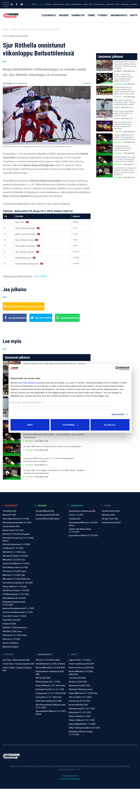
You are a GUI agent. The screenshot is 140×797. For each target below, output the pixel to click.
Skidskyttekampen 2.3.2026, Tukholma (50, 672)
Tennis (91, 18)
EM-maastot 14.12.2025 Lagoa (14, 579)
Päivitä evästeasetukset (70, 787)
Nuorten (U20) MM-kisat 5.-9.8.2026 (16, 572)
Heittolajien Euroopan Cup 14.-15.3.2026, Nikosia (18, 547)
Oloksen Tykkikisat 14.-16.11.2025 (82, 728)
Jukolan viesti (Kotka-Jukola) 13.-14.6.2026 (80, 538)
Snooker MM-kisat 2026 (45, 519)
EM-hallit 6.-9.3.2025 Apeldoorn (15, 636)
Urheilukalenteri (76, 4)
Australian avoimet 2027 (111, 531)
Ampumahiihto (118, 18)
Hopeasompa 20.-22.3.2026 (79, 709)
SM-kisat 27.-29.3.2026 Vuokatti (48, 668)
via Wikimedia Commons (61, 146)
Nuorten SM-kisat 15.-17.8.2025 (15, 595)
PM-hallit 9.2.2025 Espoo (12, 640)
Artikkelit (48, 4)
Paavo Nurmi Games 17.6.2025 (14, 624)
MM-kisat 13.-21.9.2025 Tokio (14, 583)
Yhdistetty (133, 4)
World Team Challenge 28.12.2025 (49, 709)
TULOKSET (41, 276)
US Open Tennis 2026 (110, 527)
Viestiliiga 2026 (75, 527)
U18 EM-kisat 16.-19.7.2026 (13, 556)
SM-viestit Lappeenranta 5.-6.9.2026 (16, 552)
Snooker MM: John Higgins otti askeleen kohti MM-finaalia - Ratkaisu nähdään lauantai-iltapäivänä (54, 480)
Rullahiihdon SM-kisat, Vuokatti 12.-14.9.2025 (81, 741)
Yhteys (85, 4)
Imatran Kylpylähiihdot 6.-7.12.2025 (82, 732)
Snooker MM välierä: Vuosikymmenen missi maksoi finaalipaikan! (52, 454)
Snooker (64, 18)
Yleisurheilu (48, 18)
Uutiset (41, 4)
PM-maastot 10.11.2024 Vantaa (15, 643)
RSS (90, 4)
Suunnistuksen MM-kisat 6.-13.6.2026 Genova (83, 532)
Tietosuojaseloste (70, 784)
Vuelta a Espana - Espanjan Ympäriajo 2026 (17, 677)
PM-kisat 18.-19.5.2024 (11, 647)
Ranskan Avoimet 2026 (111, 519)
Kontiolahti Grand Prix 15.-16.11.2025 (50, 698)
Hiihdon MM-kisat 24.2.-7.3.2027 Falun (83, 701)
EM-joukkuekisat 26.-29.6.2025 (14, 606)
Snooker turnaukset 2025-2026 (47, 523)
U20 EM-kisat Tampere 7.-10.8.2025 (16, 599)
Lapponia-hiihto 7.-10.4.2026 (80, 668)
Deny (30, 425)
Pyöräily (103, 18)
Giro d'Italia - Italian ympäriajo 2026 (16, 668)
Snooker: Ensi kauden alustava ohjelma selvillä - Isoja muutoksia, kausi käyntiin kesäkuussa (123, 78)
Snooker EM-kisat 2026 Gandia (47, 527)
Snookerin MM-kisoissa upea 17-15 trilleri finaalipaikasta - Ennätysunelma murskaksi (49, 468)
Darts (118, 4)
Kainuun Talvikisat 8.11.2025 (79, 724)
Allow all (110, 425)
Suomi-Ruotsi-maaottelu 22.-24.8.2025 (18, 591)
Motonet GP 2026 (9, 523)
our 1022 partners (28, 383)
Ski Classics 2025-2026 (78, 690)
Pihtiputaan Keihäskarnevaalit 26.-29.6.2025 (14, 611)
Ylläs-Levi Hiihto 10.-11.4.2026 (80, 705)
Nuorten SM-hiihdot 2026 (78, 713)
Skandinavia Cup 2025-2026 (79, 694)
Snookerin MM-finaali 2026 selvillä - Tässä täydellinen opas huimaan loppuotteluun (53, 444)
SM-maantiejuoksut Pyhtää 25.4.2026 (17, 531)
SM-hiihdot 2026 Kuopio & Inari (80, 698)
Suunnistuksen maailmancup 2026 (82, 519)
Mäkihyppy (125, 4)
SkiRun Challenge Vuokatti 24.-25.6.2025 (84, 736)
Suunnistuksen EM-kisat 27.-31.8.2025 (83, 544)
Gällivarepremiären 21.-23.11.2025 (82, 717)
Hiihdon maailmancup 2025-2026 (81, 672)
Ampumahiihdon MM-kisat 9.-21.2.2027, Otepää (51, 720)
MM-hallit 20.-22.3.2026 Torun (14, 568)
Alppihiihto (110, 4)
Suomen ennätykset (10, 651)
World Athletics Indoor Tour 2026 (15, 576)
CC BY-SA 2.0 (45, 146)
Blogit (67, 4)
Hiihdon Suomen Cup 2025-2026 (81, 676)
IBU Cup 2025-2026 (43, 686)
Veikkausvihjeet (58, 4)
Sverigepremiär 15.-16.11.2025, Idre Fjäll (51, 701)
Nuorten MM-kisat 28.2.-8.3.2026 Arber (50, 676)
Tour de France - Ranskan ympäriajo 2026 (18, 672)
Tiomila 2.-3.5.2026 (76, 523)
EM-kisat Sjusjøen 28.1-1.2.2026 (48, 690)
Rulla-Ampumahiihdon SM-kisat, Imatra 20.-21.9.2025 (51, 714)
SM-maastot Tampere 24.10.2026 (15, 564)
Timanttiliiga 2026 (9, 519)
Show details (118, 414)
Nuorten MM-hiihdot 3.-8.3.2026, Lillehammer (81, 681)
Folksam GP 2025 (9, 632)
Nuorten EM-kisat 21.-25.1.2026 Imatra (50, 694)
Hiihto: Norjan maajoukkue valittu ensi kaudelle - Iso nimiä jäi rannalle (124, 113)
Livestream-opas (99, 4)
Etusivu (34, 4)
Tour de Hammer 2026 (11, 535)
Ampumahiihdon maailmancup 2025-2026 (50, 681)
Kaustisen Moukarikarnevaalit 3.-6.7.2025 (18, 617)
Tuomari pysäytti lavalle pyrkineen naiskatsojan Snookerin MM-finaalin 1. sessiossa (123, 125)
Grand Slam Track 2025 (11, 628)
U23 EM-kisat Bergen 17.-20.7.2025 (16, 602)
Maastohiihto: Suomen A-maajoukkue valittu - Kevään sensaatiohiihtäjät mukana (124, 102)
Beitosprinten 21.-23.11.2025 (80, 721)
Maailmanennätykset (11, 655)
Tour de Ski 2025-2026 (77, 686)
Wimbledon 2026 (108, 523)
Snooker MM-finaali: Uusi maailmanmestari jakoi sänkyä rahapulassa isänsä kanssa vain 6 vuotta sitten (124, 90)
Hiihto (133, 18)
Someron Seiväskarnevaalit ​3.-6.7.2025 (18, 620)
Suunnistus (78, 18)
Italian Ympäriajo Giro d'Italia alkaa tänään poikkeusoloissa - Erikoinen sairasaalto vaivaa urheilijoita (125, 65)
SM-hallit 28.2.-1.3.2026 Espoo (14, 560)
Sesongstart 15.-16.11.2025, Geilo (49, 705)
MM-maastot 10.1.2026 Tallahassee (16, 587)
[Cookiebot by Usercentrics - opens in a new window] (117, 368)
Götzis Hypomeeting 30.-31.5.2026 (16, 527)
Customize (70, 425)
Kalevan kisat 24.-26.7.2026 (13, 538)
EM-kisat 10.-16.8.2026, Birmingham (16, 542)
